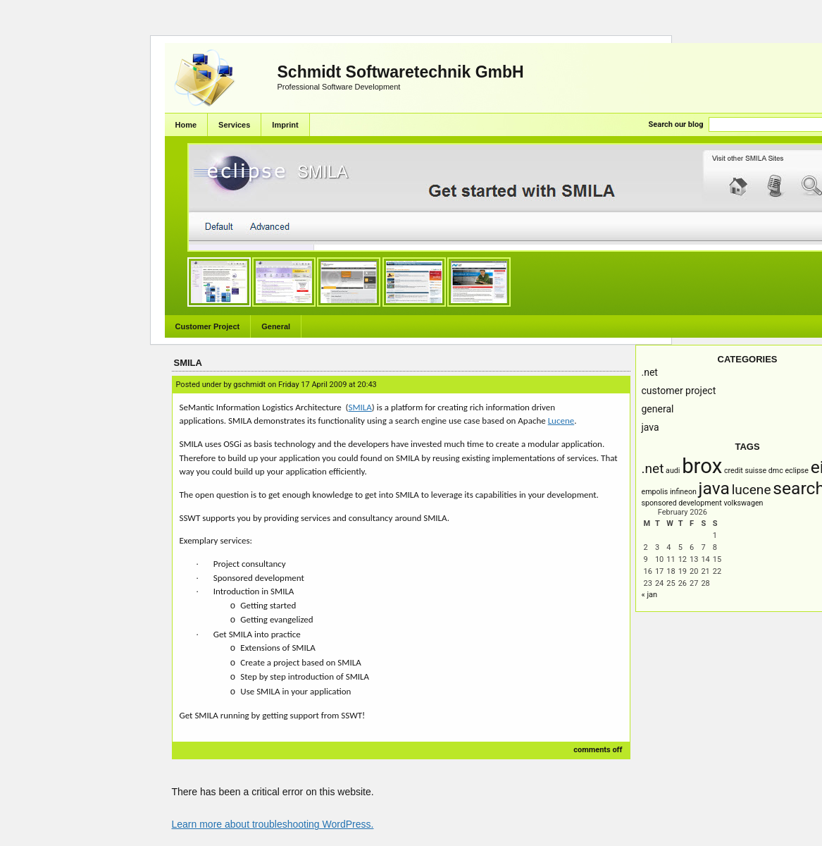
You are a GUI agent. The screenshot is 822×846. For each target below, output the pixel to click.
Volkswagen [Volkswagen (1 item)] (743, 503)
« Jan (650, 594)
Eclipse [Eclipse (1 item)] (797, 470)
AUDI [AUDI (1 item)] (673, 470)
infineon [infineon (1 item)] (683, 491)
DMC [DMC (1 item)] (775, 470)
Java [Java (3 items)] (714, 488)
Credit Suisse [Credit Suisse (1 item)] (745, 470)
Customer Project (207, 326)
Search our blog (676, 124)
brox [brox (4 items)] (702, 466)
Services (234, 125)
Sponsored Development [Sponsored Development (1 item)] (682, 503)
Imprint (285, 125)
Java (650, 427)
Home (186, 125)
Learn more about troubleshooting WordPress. (273, 824)
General (275, 326)
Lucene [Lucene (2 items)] (751, 490)
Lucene (561, 420)
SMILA (188, 362)
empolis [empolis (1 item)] (655, 491)
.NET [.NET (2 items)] (653, 468)
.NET (650, 372)
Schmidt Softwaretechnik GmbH (401, 72)
